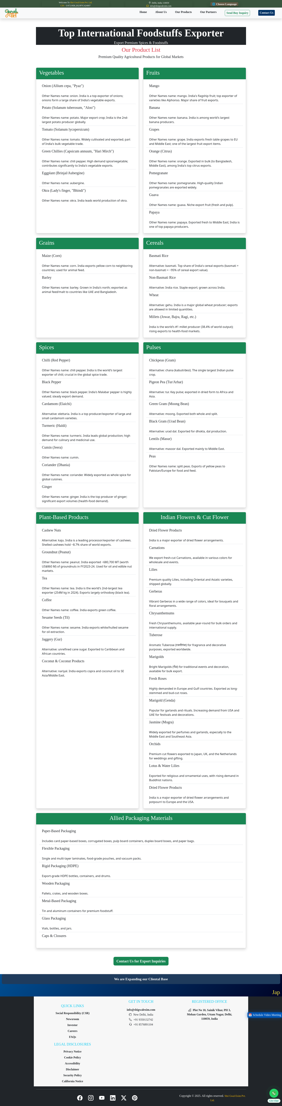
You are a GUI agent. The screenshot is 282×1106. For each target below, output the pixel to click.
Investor (72, 1025)
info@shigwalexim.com (141, 1009)
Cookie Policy (72, 1057)
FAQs (72, 1036)
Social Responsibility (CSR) (72, 1013)
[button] (274, 1096)
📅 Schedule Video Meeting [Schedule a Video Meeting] (264, 1014)
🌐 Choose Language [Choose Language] (224, 4)
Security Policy (72, 1075)
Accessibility (72, 1063)
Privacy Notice (72, 1051)
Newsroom (72, 1019)
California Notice (72, 1081)
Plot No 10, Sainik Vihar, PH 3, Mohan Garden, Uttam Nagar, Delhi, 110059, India (209, 1014)
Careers (72, 1030)
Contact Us (266, 12)
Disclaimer (72, 1069)
